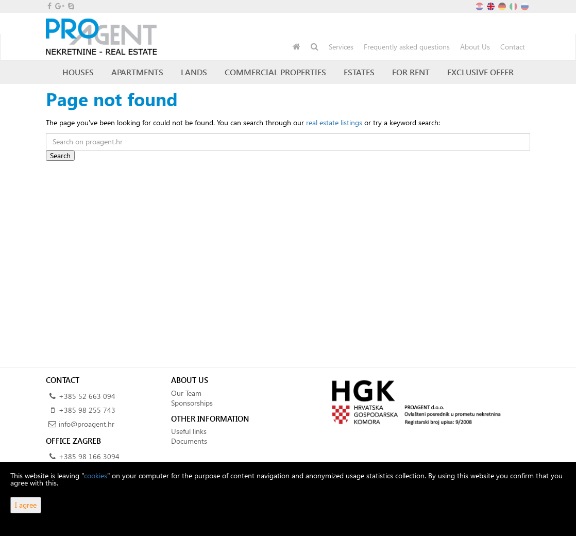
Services (341, 47)
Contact (512, 47)
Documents (189, 441)
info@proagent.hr (86, 424)
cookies (95, 475)
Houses (78, 71)
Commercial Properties (275, 71)
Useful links (189, 431)
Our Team (186, 393)
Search (60, 155)
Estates (359, 71)
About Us (475, 47)
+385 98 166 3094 (89, 456)
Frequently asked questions (407, 47)
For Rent (411, 71)
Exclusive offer (480, 71)
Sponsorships (192, 403)
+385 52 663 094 (87, 396)
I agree (26, 505)
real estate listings (334, 122)
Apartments (137, 71)
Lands (194, 71)
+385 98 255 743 (87, 410)
